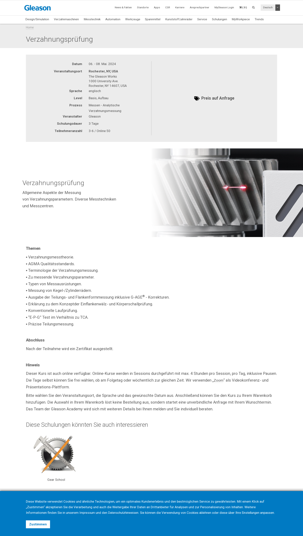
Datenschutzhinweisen (125, 507)
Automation (112, 19)
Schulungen (219, 19)
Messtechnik (92, 19)
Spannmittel (152, 19)
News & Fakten (123, 7)
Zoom (219, 380)
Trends (259, 19)
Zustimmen (38, 524)
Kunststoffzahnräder (178, 19)
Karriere (179, 7)
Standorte (143, 7)
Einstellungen (256, 507)
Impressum (87, 507)
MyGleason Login (224, 7)
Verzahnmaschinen (66, 19)
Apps (157, 7)
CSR (167, 7)
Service (202, 19)
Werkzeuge (132, 19)
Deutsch (268, 7)
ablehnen (209, 507)
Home (30, 27)
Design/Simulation (37, 19)
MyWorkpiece (241, 19)
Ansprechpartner (199, 7)
